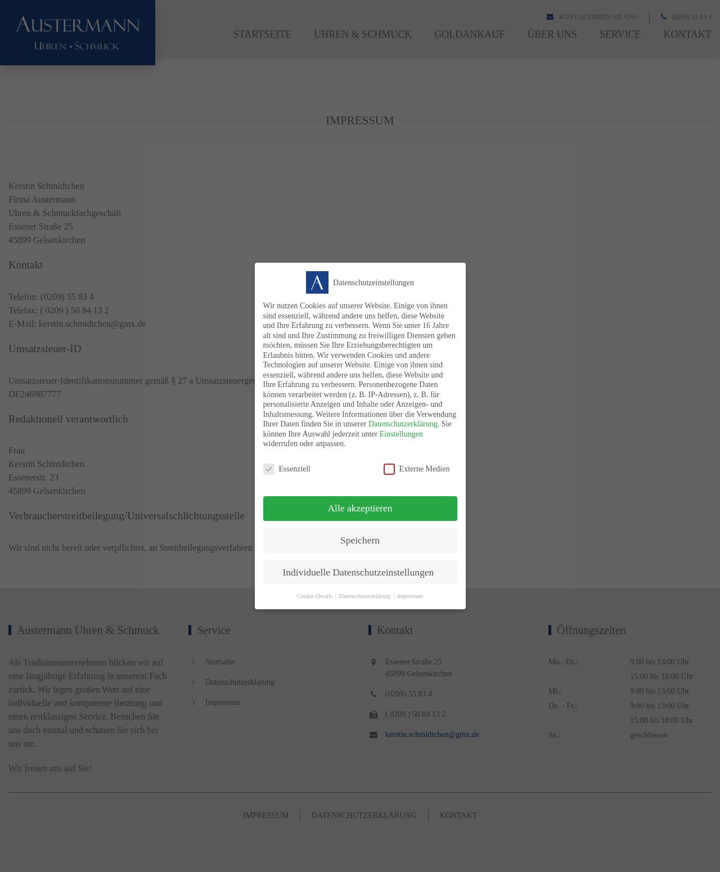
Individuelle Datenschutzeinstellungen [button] (358, 572)
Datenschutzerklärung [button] (364, 596)
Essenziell (287, 469)
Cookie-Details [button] (314, 596)
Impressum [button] (410, 596)
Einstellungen (401, 434)
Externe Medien (417, 469)
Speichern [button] (360, 540)
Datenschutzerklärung (403, 424)
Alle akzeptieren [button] (359, 508)
